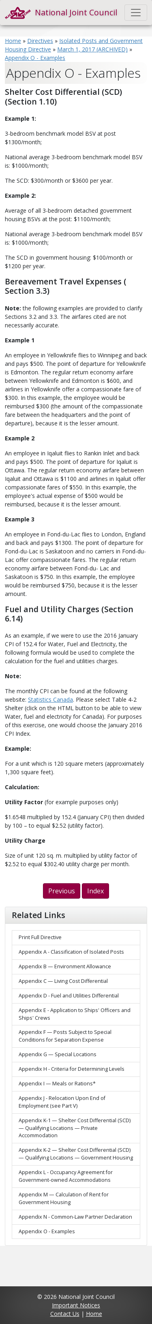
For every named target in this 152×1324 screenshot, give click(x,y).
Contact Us (64, 1314)
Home (13, 41)
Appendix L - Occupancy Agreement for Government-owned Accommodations (66, 1176)
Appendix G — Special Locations (57, 1054)
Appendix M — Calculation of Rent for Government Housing (64, 1198)
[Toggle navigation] (135, 12)
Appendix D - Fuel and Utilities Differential (69, 995)
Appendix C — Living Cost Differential (63, 981)
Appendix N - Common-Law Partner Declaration (75, 1216)
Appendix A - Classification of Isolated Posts (71, 951)
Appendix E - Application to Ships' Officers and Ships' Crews (75, 1014)
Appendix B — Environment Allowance (65, 966)
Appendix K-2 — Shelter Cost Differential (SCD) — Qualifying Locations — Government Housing (76, 1154)
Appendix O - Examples (35, 58)
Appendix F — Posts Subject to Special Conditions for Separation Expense (65, 1036)
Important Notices (76, 1305)
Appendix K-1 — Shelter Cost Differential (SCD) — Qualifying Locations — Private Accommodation (75, 1128)
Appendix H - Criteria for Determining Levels (71, 1069)
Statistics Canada (50, 699)
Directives (40, 41)
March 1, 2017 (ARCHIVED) (92, 49)
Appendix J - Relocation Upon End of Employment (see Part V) (62, 1102)
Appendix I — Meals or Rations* (57, 1083)
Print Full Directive (40, 937)
